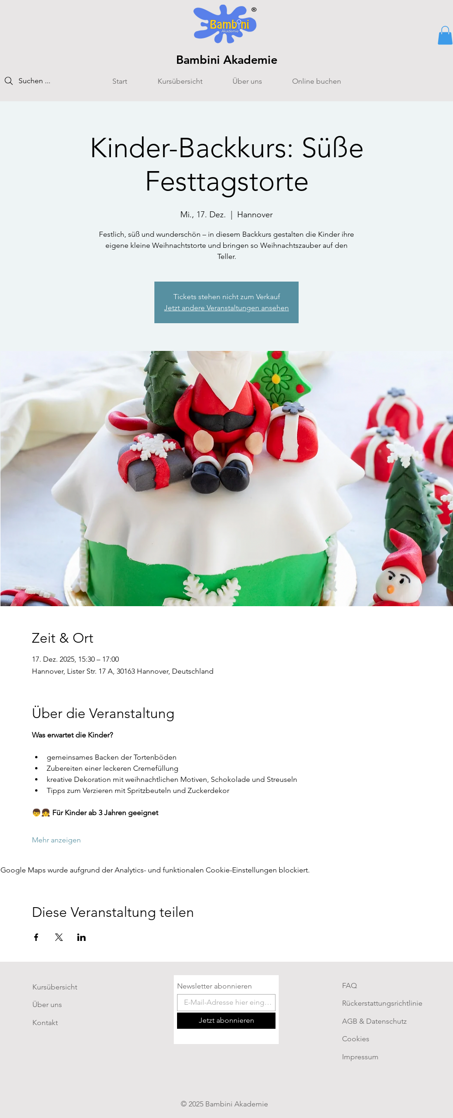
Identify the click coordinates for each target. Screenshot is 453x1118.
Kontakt (45, 1022)
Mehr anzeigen (56, 839)
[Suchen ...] (39, 81)
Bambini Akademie (226, 60)
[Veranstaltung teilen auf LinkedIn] (81, 937)
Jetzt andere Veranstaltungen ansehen (226, 307)
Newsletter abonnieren (214, 986)
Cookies (355, 1038)
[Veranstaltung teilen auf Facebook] (36, 937)
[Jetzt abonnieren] (226, 1021)
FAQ (349, 985)
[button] (445, 35)
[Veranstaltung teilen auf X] (59, 937)
